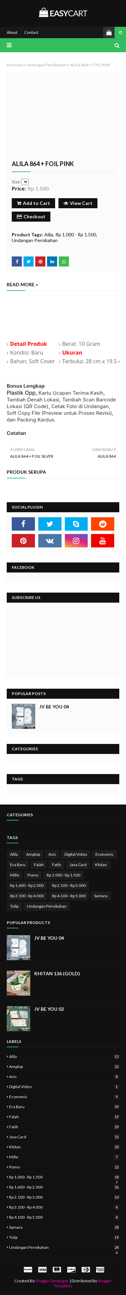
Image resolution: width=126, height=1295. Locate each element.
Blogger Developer (52, 1280)
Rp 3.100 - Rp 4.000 (27, 895)
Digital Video (76, 854)
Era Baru (18, 864)
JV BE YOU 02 (49, 1009)
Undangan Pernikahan (46, 64)
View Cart (78, 203)
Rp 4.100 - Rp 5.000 (69, 895)
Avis (52, 854)
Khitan (101, 864)
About (12, 32)
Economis (104, 854)
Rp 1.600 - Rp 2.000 (27, 885)
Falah (39, 864)
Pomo (33, 875)
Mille (14, 875)
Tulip (14, 906)
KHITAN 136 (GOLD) (57, 973)
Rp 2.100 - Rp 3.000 (69, 885)
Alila (48, 234)
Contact (31, 32)
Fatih (56, 864)
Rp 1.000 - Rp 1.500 (75, 234)
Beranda (14, 64)
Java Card (78, 864)
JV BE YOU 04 (54, 706)
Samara (101, 895)
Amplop (33, 854)
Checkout (31, 216)
